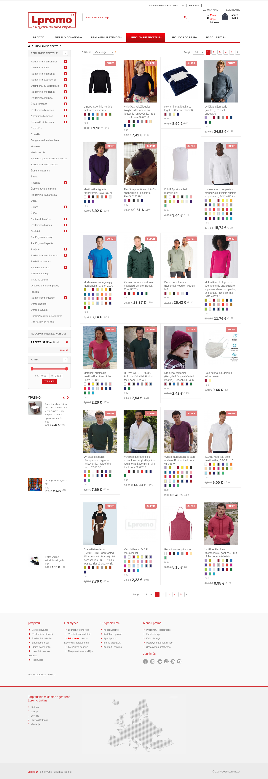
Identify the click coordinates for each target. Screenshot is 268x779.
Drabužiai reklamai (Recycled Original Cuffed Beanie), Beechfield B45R (179, 376)
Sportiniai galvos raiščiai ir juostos (49, 158)
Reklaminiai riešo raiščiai (44, 164)
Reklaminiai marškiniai (43, 73)
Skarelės (35, 134)
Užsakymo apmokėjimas (160, 642)
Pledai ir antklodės (41, 261)
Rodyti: (187, 52)
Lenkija (35, 713)
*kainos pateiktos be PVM (41, 673)
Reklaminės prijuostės (43, 297)
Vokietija (36, 721)
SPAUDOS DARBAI (183, 37)
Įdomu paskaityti (113, 642)
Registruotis (232, 10)
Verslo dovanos (41, 629)
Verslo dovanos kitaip (80, 633)
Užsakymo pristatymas (159, 646)
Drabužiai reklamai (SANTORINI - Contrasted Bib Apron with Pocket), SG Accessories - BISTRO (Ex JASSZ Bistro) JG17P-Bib (99, 556)
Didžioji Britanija (40, 717)
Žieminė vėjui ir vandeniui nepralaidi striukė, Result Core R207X (138, 286)
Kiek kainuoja (154, 633)
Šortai (34, 213)
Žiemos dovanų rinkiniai (43, 188)
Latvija (35, 709)
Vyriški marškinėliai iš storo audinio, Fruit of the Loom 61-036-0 (180, 460)
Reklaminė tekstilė (42, 637)
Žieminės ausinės (40, 170)
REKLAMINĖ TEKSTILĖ (145, 37)
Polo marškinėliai (40, 67)
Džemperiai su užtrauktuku (45, 85)
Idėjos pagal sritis (42, 646)
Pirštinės (35, 182)
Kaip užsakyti (154, 637)
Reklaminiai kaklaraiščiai (44, 194)
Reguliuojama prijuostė (177, 549)
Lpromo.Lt (33, 770)
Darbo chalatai (39, 303)
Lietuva (35, 705)
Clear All (64, 350)
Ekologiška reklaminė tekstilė (46, 316)
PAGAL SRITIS (215, 37)
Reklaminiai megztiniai (43, 91)
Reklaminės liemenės (42, 110)
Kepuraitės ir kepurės (42, 122)
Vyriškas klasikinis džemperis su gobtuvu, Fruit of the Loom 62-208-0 (221, 553)
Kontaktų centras (113, 646)
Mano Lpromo (210, 10)
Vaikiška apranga (40, 273)
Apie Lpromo (111, 637)
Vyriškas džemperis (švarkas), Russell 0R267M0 (216, 110)
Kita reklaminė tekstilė (42, 322)
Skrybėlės (36, 128)
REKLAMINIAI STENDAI (105, 37)
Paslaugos (38, 658)
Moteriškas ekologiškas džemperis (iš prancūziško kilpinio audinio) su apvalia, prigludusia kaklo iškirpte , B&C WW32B (220, 289)
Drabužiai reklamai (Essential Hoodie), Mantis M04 (179, 286)
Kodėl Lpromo (111, 629)
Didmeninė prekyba (79, 629)
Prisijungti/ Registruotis (159, 629)
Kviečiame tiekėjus (79, 646)
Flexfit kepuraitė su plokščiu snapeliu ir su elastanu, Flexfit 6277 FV (140, 193)
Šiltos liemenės (39, 103)
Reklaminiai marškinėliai (44, 61)
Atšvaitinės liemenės (42, 116)
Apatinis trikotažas (41, 219)
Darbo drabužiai (39, 309)
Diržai (34, 200)
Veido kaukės (38, 152)
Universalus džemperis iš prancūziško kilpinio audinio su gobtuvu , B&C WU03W (220, 193)
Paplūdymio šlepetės (42, 243)
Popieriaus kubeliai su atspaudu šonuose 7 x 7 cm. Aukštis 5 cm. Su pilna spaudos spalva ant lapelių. (56, 411)
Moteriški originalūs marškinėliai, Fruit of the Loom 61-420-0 (97, 376)
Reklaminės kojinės (41, 225)
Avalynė (35, 249)
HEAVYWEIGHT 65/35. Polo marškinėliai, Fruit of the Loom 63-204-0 (138, 376)
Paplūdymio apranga (42, 237)
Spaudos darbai (41, 642)
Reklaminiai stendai (43, 633)
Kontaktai (194, 5)
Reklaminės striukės (41, 98)
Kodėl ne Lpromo (113, 633)
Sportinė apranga (40, 267)
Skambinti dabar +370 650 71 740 (166, 5)
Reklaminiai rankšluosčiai (44, 255)
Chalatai (35, 231)
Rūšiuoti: (86, 52)
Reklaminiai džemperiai (43, 79)
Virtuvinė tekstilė (39, 279)
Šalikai (34, 176)
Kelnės (34, 207)
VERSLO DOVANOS (67, 37)
